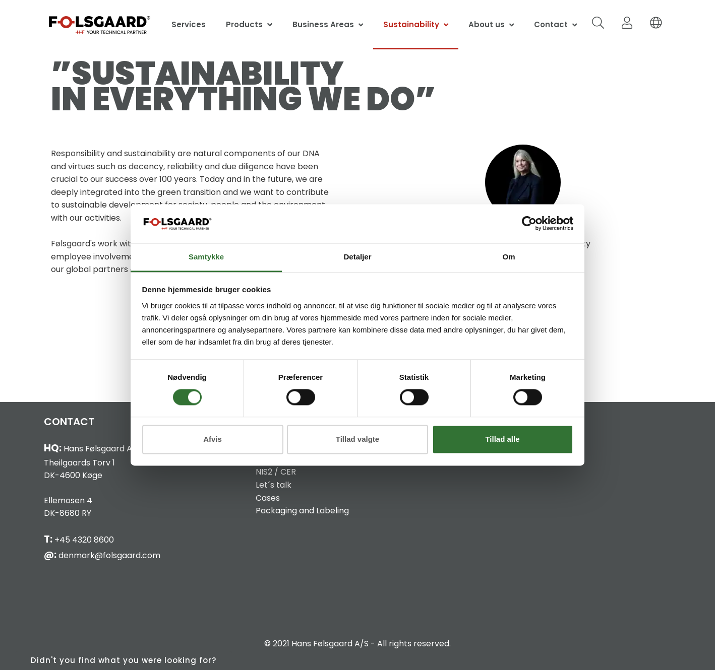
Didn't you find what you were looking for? (123, 660)
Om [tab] (508, 256)
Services (188, 24)
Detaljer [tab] (357, 256)
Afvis (212, 439)
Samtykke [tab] (206, 256)
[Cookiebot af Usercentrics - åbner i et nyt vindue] (529, 223)
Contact (551, 24)
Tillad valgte (357, 439)
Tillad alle (502, 439)
